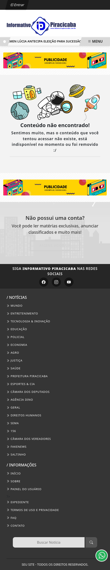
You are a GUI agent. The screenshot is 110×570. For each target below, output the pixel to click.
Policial (15, 337)
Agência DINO (20, 400)
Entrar (17, 4)
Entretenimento (22, 313)
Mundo (14, 306)
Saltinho (16, 454)
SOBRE (13, 481)
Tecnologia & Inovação (28, 321)
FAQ (12, 518)
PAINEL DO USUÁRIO (24, 489)
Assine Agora (55, 245)
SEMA (13, 423)
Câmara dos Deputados (28, 392)
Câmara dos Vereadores (29, 439)
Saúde (13, 368)
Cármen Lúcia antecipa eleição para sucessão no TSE (47, 41)
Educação (17, 329)
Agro (13, 353)
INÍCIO (14, 473)
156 (11, 431)
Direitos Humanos (24, 415)
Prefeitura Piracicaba (27, 376)
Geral (13, 407)
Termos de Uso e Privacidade (33, 510)
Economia (17, 345)
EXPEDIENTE (18, 502)
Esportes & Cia (21, 384)
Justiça (14, 360)
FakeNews (17, 447)
